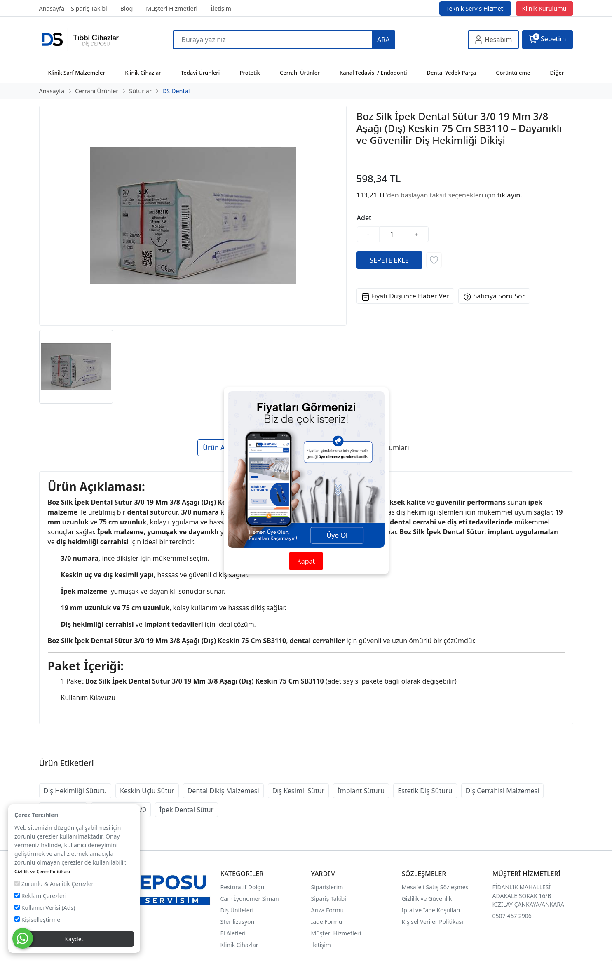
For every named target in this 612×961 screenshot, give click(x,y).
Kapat (306, 561)
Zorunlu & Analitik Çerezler (54, 884)
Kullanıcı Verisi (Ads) (44, 908)
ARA (383, 39)
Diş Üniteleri (237, 910)
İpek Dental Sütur (186, 809)
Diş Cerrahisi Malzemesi (502, 790)
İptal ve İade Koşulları (431, 910)
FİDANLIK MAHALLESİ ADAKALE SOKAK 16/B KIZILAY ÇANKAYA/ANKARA (528, 895)
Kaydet (74, 939)
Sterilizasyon (237, 922)
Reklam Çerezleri (40, 896)
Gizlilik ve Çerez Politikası (42, 871)
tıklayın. (509, 195)
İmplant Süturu (361, 790)
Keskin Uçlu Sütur (147, 790)
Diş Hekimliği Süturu (75, 790)
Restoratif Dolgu (242, 887)
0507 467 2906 (512, 916)
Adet (364, 217)
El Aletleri (233, 933)
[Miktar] (392, 234)
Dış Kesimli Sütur (298, 790)
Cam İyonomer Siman (249, 898)
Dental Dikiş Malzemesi (223, 790)
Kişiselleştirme (37, 919)
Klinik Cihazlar (239, 945)
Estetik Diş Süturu (425, 790)
